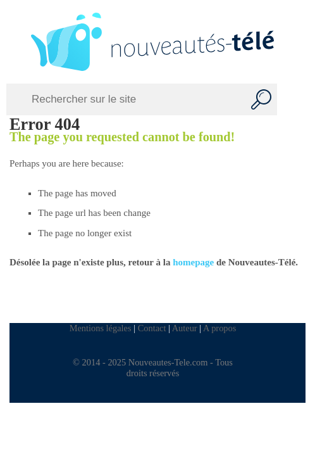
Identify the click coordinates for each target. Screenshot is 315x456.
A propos (219, 328)
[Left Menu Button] (13, 42)
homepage (193, 262)
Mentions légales (101, 328)
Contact (152, 328)
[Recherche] (261, 99)
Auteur (184, 328)
